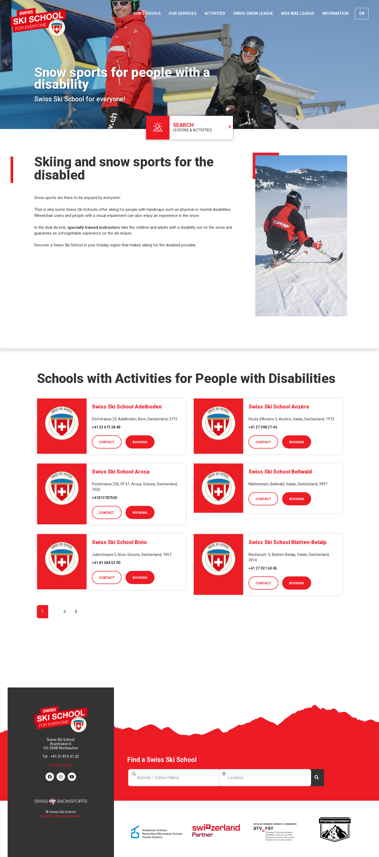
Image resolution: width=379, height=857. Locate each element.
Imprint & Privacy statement (60, 816)
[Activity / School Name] (174, 777)
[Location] (265, 777)
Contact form (60, 765)
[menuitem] (362, 13)
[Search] (316, 777)
